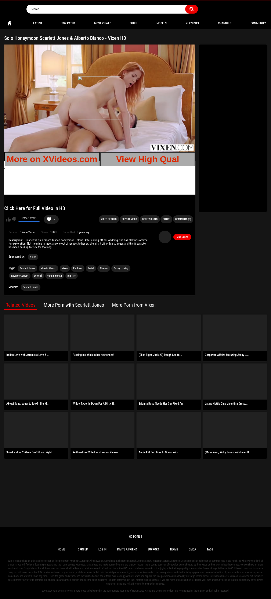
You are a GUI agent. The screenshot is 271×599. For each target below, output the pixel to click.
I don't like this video (14, 219)
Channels (224, 23)
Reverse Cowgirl (19, 275)
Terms (174, 549)
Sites (133, 23)
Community (258, 23)
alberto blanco (48, 268)
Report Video (129, 219)
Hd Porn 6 (135, 536)
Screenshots (150, 219)
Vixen (33, 256)
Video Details (109, 219)
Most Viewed (102, 23)
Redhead (77, 268)
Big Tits (72, 275)
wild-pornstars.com (63, 590)
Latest (37, 23)
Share (166, 219)
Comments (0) (183, 219)
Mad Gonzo (182, 236)
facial (91, 268)
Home (9, 23)
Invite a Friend (127, 549)
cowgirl (38, 275)
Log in (102, 549)
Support (153, 549)
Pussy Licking (120, 268)
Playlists (192, 23)
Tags (210, 549)
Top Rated (68, 23)
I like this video (8, 219)
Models (161, 23)
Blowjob (104, 268)
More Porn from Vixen (134, 305)
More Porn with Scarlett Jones (74, 305)
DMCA (192, 549)
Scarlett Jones (27, 268)
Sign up (83, 549)
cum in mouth (54, 275)
